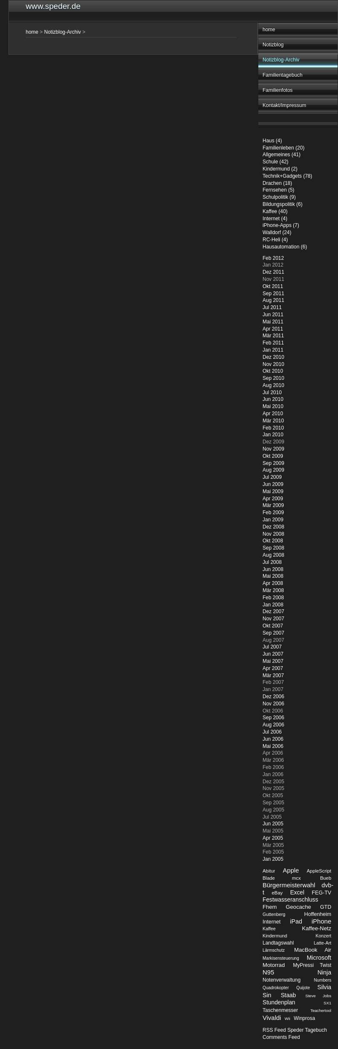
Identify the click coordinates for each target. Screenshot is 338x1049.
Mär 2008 (273, 590)
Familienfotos (277, 90)
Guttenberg (274, 914)
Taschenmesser (280, 1010)
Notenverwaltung (281, 980)
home (269, 29)
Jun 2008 (273, 569)
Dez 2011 (273, 272)
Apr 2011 (273, 329)
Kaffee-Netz (316, 928)
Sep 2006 (273, 718)
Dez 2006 (273, 696)
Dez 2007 (273, 611)
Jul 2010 (272, 392)
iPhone (321, 921)
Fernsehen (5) (278, 190)
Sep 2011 (273, 293)
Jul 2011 (272, 307)
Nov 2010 (273, 364)
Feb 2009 (273, 512)
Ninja (324, 972)
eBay (277, 892)
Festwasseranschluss (290, 900)
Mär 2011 (273, 336)
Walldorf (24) (277, 232)
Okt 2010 (273, 371)
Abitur (269, 870)
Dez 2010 (273, 357)
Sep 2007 (273, 633)
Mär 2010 (273, 421)
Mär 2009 (273, 505)
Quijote (303, 987)
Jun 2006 (273, 739)
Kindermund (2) (280, 169)
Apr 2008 (273, 583)
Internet (272, 922)
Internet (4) (275, 219)
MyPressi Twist (312, 965)
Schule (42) (275, 162)
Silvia (324, 987)
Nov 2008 (273, 534)
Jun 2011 (273, 315)
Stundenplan (279, 1002)
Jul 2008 (272, 562)
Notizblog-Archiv (281, 60)
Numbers (322, 980)
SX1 (327, 1003)
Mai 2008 (273, 576)
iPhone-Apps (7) (281, 225)
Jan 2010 (273, 435)
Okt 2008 (273, 541)
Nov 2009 (273, 449)
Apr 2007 (273, 668)
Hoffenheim (317, 914)
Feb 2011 (273, 343)
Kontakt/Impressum (284, 105)
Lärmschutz (274, 950)
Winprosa (304, 1018)
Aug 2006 (273, 725)
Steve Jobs (318, 995)
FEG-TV (321, 893)
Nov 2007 (273, 619)
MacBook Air (312, 950)
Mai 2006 (273, 746)
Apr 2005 (273, 838)
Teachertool (320, 1010)
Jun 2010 (273, 399)
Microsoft (319, 957)
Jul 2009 (272, 477)
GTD (325, 907)
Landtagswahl (278, 943)
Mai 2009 (273, 491)
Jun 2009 (273, 484)
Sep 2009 (273, 463)
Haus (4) (272, 141)
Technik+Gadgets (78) (287, 176)
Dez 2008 (273, 527)
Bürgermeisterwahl (289, 885)
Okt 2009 (273, 456)
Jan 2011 (273, 350)
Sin (267, 995)
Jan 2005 (273, 859)
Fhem (270, 907)
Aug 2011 (273, 300)
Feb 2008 (273, 598)
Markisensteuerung (281, 958)
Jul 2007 (272, 647)
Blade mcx (282, 878)
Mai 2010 (273, 406)
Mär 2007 (273, 675)
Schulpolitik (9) (279, 197)
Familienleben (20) (283, 148)
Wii (287, 1018)
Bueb (325, 878)
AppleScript (319, 870)
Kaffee (269, 928)
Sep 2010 (273, 378)
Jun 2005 (273, 824)
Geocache (298, 907)
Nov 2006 (273, 704)
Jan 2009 (273, 520)
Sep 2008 (273, 548)
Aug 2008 (273, 555)
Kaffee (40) (275, 211)
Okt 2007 (273, 626)
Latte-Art (322, 942)
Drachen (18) (277, 183)
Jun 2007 (273, 654)
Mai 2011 (273, 322)
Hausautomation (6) (285, 247)
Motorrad (274, 965)
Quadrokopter (276, 987)
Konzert (323, 935)
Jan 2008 (273, 605)
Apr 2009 (273, 499)
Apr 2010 (273, 413)
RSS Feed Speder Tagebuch (295, 1030)
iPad (296, 921)
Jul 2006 (272, 732)
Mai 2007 (273, 661)
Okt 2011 (273, 286)
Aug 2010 (273, 385)
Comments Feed (281, 1037)
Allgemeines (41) (281, 154)
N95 (268, 972)
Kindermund (275, 935)
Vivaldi (272, 1017)
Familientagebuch (283, 75)
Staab (288, 995)
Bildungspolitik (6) (283, 204)
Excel (297, 892)
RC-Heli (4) (275, 240)
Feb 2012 (273, 258)
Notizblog (273, 45)
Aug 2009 (273, 470)
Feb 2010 (273, 428)
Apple (291, 870)
